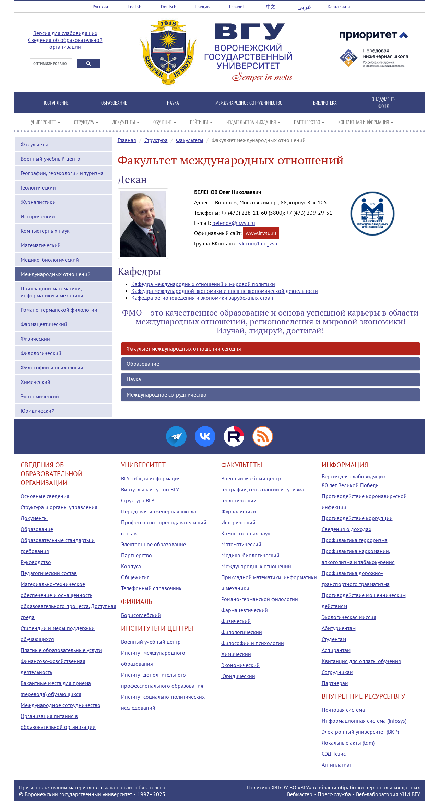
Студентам (334, 639)
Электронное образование (153, 544)
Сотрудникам (337, 671)
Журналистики (38, 201)
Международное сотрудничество (166, 394)
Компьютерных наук (45, 230)
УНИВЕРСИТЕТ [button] (45, 121)
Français (202, 7)
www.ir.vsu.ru (261, 233)
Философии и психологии (52, 367)
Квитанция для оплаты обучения (361, 660)
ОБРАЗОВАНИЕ (114, 102)
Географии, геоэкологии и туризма (62, 173)
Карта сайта (339, 7)
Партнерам (335, 682)
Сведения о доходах (346, 529)
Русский (100, 7)
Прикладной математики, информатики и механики (52, 292)
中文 (270, 7)
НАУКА (173, 102)
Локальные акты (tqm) (348, 742)
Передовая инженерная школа (158, 511)
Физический (35, 338)
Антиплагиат (337, 764)
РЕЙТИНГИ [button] (201, 121)
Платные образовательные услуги (61, 649)
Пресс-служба (334, 794)
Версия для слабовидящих (65, 33)
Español (236, 7)
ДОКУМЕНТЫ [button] (126, 121)
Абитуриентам (339, 628)
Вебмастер (299, 794)
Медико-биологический (50, 259)
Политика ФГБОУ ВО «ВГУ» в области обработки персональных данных (333, 787)
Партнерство (136, 555)
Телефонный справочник (151, 588)
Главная (127, 140)
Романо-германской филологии (59, 309)
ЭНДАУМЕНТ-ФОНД (383, 102)
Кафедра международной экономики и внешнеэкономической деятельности (224, 290)
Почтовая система (343, 709)
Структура (156, 140)
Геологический (38, 187)
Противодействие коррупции (357, 518)
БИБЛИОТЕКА (325, 102)
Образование (143, 363)
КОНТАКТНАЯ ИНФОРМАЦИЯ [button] (365, 121)
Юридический (38, 410)
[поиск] (50, 63)
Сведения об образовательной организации (65, 43)
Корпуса (131, 566)
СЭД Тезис (334, 753)
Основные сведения (45, 496)
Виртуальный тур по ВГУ (150, 489)
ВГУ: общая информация (151, 478)
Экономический (40, 396)
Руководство (36, 562)
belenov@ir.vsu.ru (233, 222)
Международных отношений (56, 274)
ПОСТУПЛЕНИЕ (55, 102)
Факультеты (34, 144)
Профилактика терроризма (355, 540)
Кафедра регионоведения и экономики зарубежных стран (202, 297)
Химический (35, 381)
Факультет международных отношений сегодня (184, 348)
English (134, 7)
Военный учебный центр (50, 158)
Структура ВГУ (137, 500)
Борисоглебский (141, 614)
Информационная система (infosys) (364, 720)
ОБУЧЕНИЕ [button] (164, 121)
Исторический (38, 216)
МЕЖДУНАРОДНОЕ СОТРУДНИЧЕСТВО (248, 102)
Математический (41, 245)
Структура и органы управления (59, 507)
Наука (134, 379)
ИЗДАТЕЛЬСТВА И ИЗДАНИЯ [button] (253, 121)
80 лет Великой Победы (351, 485)
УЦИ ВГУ (410, 794)
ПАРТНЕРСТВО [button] (309, 121)
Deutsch (168, 7)
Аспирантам (336, 649)
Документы (34, 518)
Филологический (41, 353)
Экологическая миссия (349, 617)
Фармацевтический (44, 324)
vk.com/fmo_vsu (258, 243)
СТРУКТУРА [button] (86, 121)
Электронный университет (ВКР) (360, 731)
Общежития (135, 577)
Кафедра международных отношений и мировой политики (203, 284)
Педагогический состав (49, 573)
